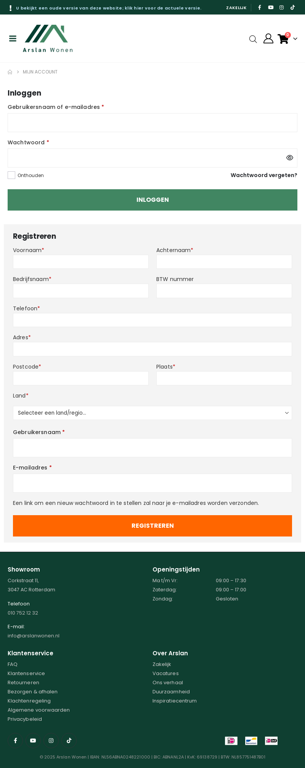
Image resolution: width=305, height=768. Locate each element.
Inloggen (152, 199)
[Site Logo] (47, 38)
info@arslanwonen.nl (33, 635)
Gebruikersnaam (39, 432)
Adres (22, 337)
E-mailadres (32, 467)
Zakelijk (236, 8)
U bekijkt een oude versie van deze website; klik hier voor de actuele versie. (108, 8)
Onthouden (31, 175)
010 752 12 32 (23, 613)
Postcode (27, 366)
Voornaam (28, 250)
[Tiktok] (292, 7)
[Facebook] (260, 7)
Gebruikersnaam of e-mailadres (56, 107)
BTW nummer (175, 279)
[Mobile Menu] (13, 38)
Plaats (165, 366)
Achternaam (175, 250)
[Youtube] (271, 7)
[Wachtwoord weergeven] (289, 158)
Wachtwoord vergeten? (264, 175)
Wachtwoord (28, 142)
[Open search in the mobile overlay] (253, 38)
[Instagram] (282, 7)
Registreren (153, 525)
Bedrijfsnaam (32, 279)
